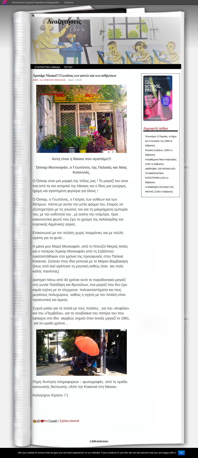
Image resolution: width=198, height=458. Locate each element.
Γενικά (52, 421)
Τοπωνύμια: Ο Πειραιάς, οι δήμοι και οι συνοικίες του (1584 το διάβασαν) (160, 141)
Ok (181, 453)
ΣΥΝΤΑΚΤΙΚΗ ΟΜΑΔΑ (47, 67)
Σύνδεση (68, 2)
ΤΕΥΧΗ (68, 67)
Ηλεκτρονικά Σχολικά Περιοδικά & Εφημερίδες (35, 2)
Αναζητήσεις (64, 21)
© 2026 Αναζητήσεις (99, 441)
